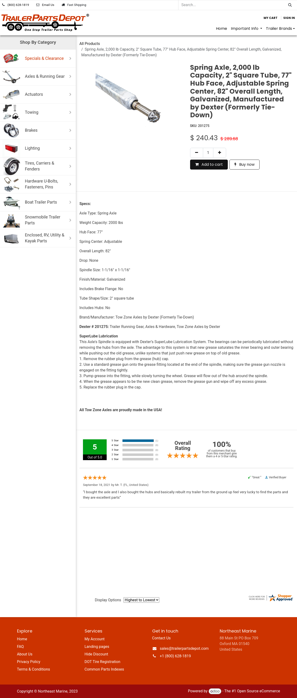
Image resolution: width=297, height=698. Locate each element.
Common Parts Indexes (104, 669)
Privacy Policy (29, 661)
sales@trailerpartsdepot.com (184, 648)
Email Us (48, 5)
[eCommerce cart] (270, 18)
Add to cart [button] (209, 164)
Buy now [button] (244, 164)
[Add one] (219, 153)
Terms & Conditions (33, 669)
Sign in (289, 18)
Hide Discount (96, 654)
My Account (95, 639)
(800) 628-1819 (18, 5)
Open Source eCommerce (258, 691)
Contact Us (161, 638)
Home (22, 639)
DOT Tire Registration (102, 661)
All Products (89, 43)
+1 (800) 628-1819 (175, 656)
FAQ (20, 646)
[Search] (290, 5)
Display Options (108, 600)
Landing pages (97, 646)
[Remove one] (196, 153)
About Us (24, 654)
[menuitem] (221, 28)
